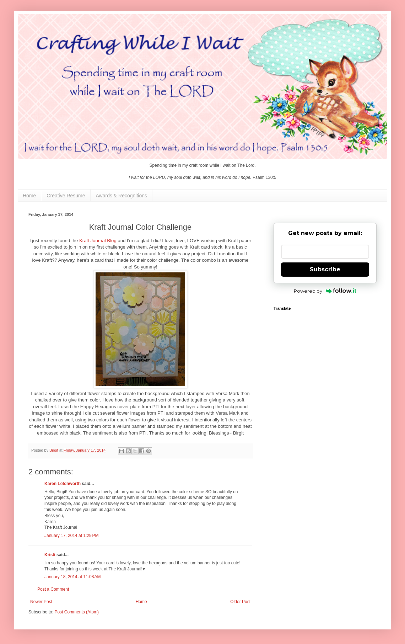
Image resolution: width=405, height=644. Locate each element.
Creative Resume (66, 195)
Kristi (50, 554)
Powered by (325, 291)
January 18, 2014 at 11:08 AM (72, 576)
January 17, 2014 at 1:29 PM (71, 535)
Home (29, 195)
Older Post (240, 601)
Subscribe (325, 269)
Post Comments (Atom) (76, 612)
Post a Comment (53, 589)
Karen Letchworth (62, 483)
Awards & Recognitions (121, 195)
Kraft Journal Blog (98, 240)
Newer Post (41, 601)
